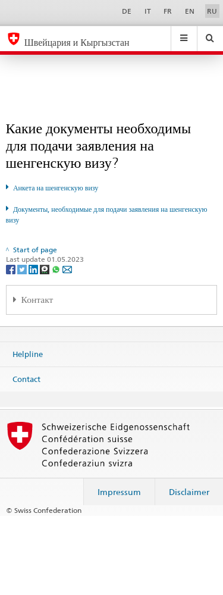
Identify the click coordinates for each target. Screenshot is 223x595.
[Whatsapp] (56, 268)
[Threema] (45, 268)
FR (168, 11)
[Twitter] (23, 268)
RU (212, 11)
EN (189, 11)
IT (148, 11)
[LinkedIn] (34, 268)
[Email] (67, 268)
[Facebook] (11, 268)
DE (126, 11)
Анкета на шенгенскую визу (55, 187)
